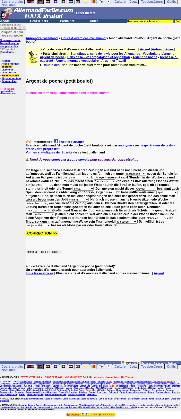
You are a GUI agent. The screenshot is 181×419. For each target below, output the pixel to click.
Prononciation (6, 392)
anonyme (125, 145)
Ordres (51, 390)
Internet (175, 386)
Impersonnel (156, 386)
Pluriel (102, 390)
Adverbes (57, 382)
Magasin (60, 388)
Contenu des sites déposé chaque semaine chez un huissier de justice (45, 407)
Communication (142, 382)
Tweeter (64, 142)
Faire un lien (9, 81)
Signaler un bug (11, 78)
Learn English (162, 399)
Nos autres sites (8, 93)
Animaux (77, 382)
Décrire (148, 384)
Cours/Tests (39, 21)
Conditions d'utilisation (90, 405)
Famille (17, 386)
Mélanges (128, 388)
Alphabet (67, 382)
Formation (45, 386)
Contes (68, 384)
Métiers (152, 388)
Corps (88, 384)
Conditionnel (17, 384)
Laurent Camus (35, 405)
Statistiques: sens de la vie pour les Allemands (105, 53)
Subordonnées (127, 392)
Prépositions (32, 392)
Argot (93, 382)
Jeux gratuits (7, 91)
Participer (67, 21)
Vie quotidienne (52, 394)
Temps (151, 392)
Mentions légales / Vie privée (92, 407)
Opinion (43, 390)
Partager (77, 142)
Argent (145, 49)
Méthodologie (141, 388)
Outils (171, 366)
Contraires (78, 384)
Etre (177, 384)
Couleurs (96, 384)
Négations (33, 390)
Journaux (20, 388)
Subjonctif (113, 392)
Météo (160, 388)
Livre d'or (7, 69)
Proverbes (19, 392)
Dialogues (130, 384)
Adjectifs (47, 382)
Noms (13, 390)
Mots (98, 388)
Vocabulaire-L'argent (158, 53)
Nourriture (22, 390)
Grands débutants (100, 386)
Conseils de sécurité (112, 405)
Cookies (111, 407)
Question (72, 392)
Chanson (129, 382)
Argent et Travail (113, 60)
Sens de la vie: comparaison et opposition (98, 57)
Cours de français (89, 399)
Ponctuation (123, 390)
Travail (22, 394)
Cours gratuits (12, 366)
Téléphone (32, 394)
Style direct (102, 392)
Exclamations (6, 386)
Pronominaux (158, 390)
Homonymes (143, 386)
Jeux (133, 366)
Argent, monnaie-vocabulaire (77, 60)
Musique (119, 388)
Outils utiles (120, 399)
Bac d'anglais (134, 399)
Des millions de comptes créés (10, 43)
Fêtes (61, 386)
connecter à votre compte (70, 159)
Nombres (4, 390)
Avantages (7, 52)
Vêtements (92, 394)
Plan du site (9, 72)
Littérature (50, 388)
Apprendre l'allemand (42, 38)
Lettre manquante (35, 388)
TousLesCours (152, 366)
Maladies (90, 388)
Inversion (4, 388)
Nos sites (8, 5)
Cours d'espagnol (53, 399)
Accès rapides (10, 63)
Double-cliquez (54, 65)
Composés (5, 384)
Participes (61, 390)
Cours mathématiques (32, 399)
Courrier (106, 384)
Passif (81, 390)
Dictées (140, 384)
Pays (95, 390)
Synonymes (140, 392)
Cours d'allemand (71, 399)
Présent (43, 392)
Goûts (75, 386)
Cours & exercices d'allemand (83, 38)
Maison (69, 388)
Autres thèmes (163, 49)
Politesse (111, 390)
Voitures (72, 394)
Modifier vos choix (125, 407)
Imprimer (7, 66)
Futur (54, 386)
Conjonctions (44, 384)
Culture (120, 366)
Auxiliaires (119, 382)
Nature (168, 388)
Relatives (83, 392)
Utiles (94, 21)
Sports (92, 392)
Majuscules (79, 388)
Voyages (81, 394)
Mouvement (107, 388)
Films (36, 386)
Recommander (10, 75)
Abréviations (26, 382)
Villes (63, 394)
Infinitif (166, 386)
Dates (121, 384)
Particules (72, 390)
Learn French (148, 399)
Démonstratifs (160, 384)
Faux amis (27, 386)
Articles (101, 382)
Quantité (63, 392)
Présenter (52, 392)
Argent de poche (52, 57)
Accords (37, 382)
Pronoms (170, 390)
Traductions (11, 394)
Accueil (5, 21)
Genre (68, 386)
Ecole (171, 384)
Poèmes (146, 390)
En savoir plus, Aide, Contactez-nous (61, 405)
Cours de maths (106, 399)
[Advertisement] (103, 320)
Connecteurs (58, 384)
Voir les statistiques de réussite (49, 152)
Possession (135, 390)
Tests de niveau (163, 392)
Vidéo (40, 394)
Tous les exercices (39, 273)
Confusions (30, 384)
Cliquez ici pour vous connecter (12, 33)
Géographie (122, 386)
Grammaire (85, 386)
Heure (132, 386)
